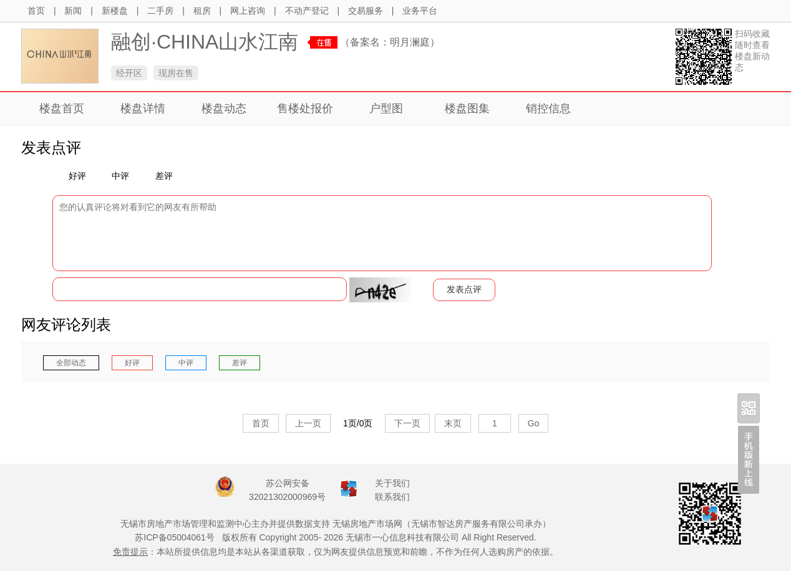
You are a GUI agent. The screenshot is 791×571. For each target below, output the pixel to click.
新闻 (73, 11)
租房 (202, 11)
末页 (453, 423)
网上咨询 (247, 11)
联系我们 (392, 497)
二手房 (160, 11)
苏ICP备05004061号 (175, 537)
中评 (116, 176)
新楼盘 (115, 11)
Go (534, 423)
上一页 (308, 423)
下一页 (407, 423)
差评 (159, 176)
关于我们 (392, 483)
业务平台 (419, 11)
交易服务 (365, 11)
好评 (73, 176)
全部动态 (71, 362)
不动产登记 (307, 11)
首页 (36, 11)
